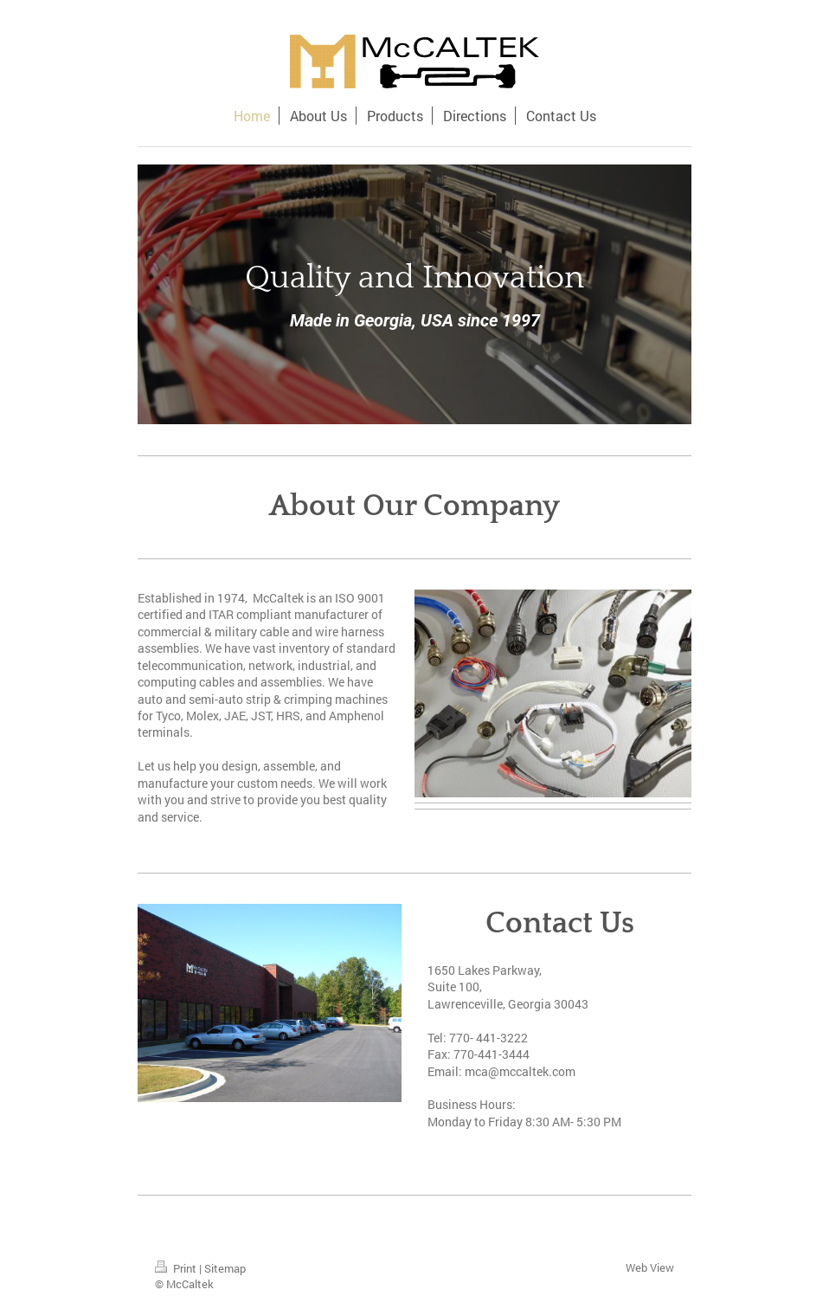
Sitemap (225, 1268)
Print (177, 1268)
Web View (650, 1267)
